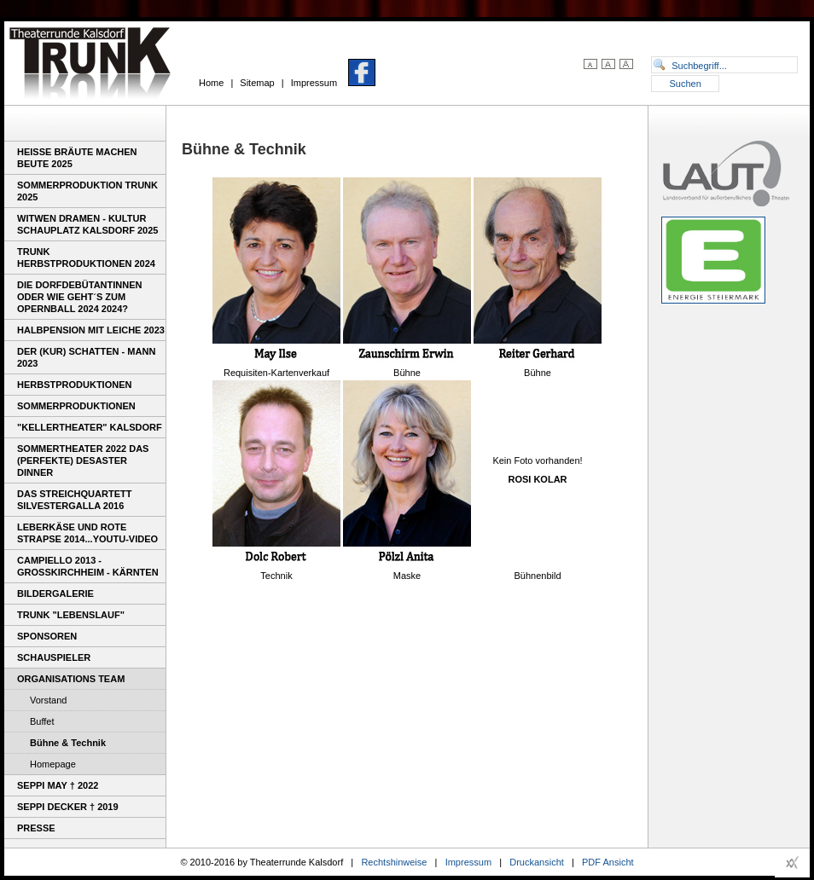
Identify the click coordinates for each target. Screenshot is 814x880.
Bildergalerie (55, 593)
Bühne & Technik (68, 743)
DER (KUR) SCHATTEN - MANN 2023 (86, 357)
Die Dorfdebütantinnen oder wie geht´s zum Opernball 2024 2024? (79, 297)
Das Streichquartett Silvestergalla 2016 (74, 500)
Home (211, 83)
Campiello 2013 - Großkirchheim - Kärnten (88, 566)
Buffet (42, 721)
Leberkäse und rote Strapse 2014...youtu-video (87, 533)
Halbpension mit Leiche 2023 (91, 330)
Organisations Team (71, 679)
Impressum (314, 83)
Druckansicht (536, 862)
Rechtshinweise (394, 862)
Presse (36, 828)
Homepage (53, 764)
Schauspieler (53, 657)
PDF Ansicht (608, 862)
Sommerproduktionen (76, 406)
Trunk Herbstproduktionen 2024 (86, 257)
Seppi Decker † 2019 (68, 807)
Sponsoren (47, 636)
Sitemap (257, 83)
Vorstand (48, 700)
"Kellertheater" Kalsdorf (89, 427)
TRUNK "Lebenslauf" (71, 615)
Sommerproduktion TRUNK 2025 (87, 191)
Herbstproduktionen (74, 384)
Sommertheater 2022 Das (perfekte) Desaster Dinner (82, 460)
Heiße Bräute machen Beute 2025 (77, 158)
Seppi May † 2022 (57, 785)
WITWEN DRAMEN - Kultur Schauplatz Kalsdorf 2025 (87, 224)
